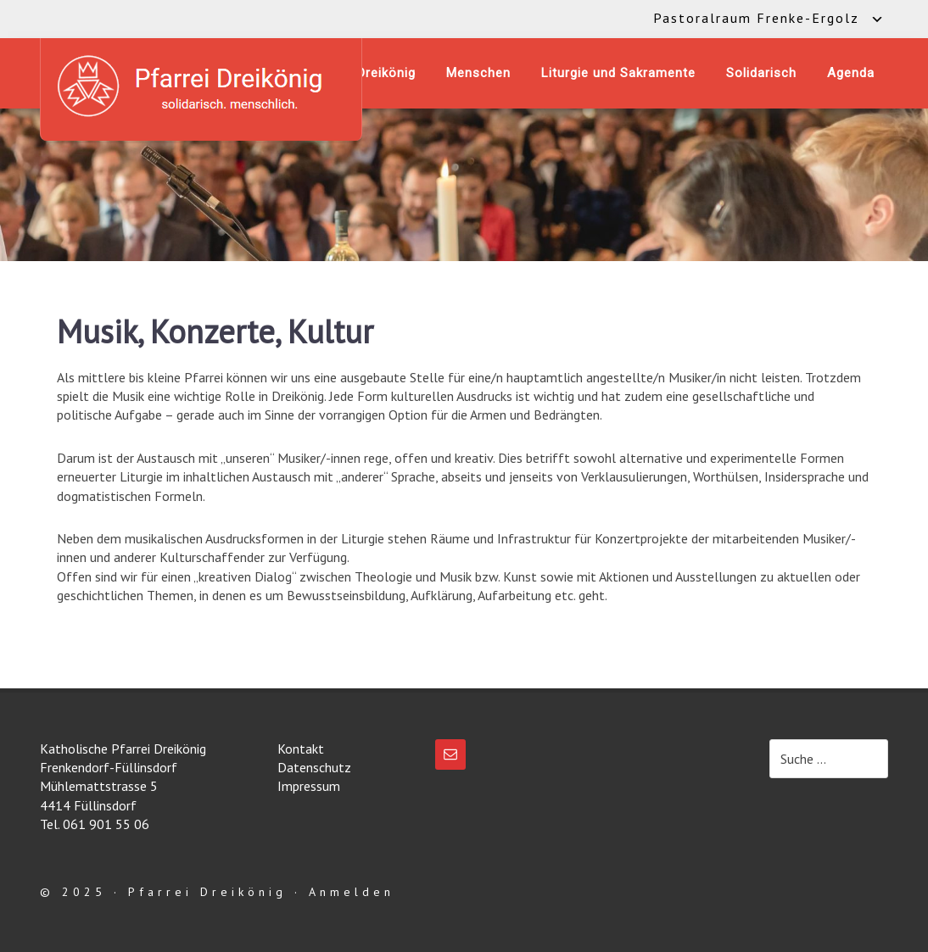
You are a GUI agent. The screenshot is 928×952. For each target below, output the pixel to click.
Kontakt (300, 748)
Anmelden (351, 891)
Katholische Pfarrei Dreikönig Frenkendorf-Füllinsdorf (201, 86)
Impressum (308, 785)
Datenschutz (314, 767)
